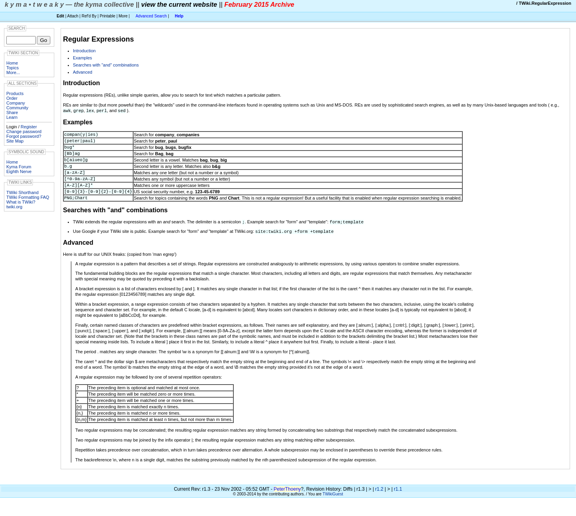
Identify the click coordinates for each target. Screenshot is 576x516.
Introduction (84, 50)
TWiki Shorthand (22, 192)
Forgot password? (23, 136)
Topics (12, 67)
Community (17, 107)
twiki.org (14, 206)
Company (15, 103)
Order (11, 98)
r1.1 (398, 503)
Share (12, 112)
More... (13, 72)
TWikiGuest (332, 508)
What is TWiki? (20, 202)
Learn (11, 117)
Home (12, 63)
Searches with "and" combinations (106, 65)
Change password (24, 131)
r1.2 (379, 503)
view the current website (179, 4)
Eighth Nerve (19, 171)
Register (29, 126)
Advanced (82, 72)
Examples (82, 57)
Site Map (14, 141)
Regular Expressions (98, 39)
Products (14, 93)
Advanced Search (151, 16)
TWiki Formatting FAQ (27, 197)
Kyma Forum (18, 166)
